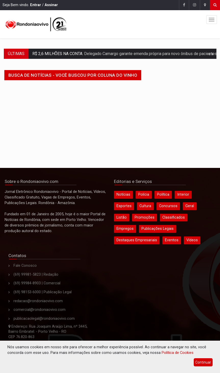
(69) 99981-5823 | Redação (36, 274)
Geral (189, 206)
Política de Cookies (177, 353)
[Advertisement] (110, 122)
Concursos (168, 206)
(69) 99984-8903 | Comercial (37, 283)
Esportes (124, 206)
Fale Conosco (25, 265)
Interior (183, 194)
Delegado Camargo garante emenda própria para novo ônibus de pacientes (150, 53)
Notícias (123, 194)
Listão (122, 217)
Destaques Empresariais (137, 240)
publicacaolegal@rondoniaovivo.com (44, 318)
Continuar (203, 362)
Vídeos (192, 240)
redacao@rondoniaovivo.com (38, 301)
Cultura (145, 206)
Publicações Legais (157, 229)
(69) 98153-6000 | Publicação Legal (43, 292)
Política (163, 194)
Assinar (51, 5)
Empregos (125, 229)
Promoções (144, 217)
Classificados (173, 217)
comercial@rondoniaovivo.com (40, 310)
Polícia (143, 194)
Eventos (171, 240)
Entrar (35, 5)
